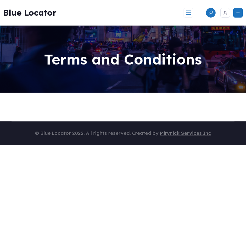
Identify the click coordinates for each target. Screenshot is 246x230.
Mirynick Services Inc (185, 133)
